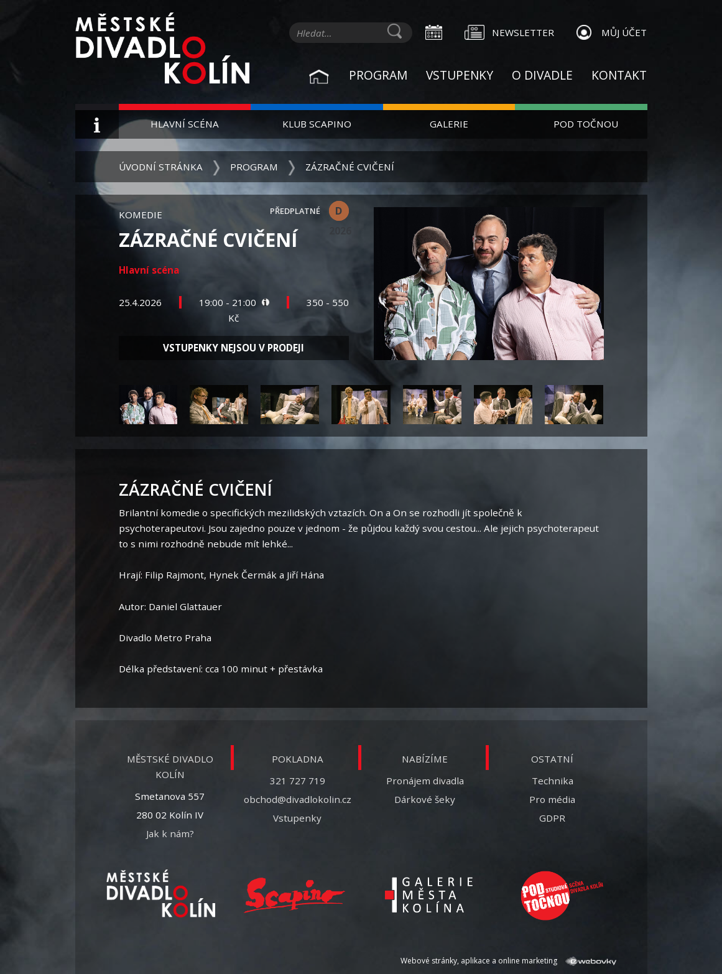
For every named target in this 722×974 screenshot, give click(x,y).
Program (378, 75)
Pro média (552, 799)
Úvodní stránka (161, 166)
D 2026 (339, 212)
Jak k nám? (170, 833)
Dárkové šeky (424, 799)
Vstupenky (459, 75)
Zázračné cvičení (349, 166)
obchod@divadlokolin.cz (297, 799)
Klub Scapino (316, 124)
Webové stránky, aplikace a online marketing (508, 960)
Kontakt (619, 75)
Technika (552, 780)
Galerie (449, 124)
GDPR (552, 818)
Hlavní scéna (184, 124)
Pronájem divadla (425, 780)
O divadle (542, 75)
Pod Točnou (585, 124)
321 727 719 (297, 780)
